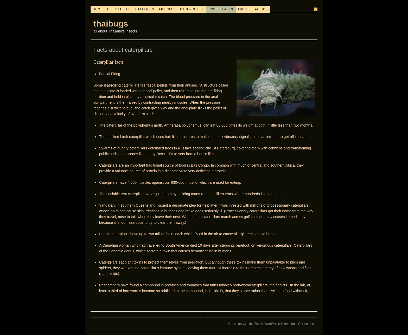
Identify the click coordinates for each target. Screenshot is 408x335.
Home (98, 9)
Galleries (145, 9)
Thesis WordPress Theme (272, 324)
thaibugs (110, 23)
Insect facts (220, 9)
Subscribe (303, 9)
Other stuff (192, 9)
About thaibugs (253, 9)
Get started (119, 9)
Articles (167, 9)
